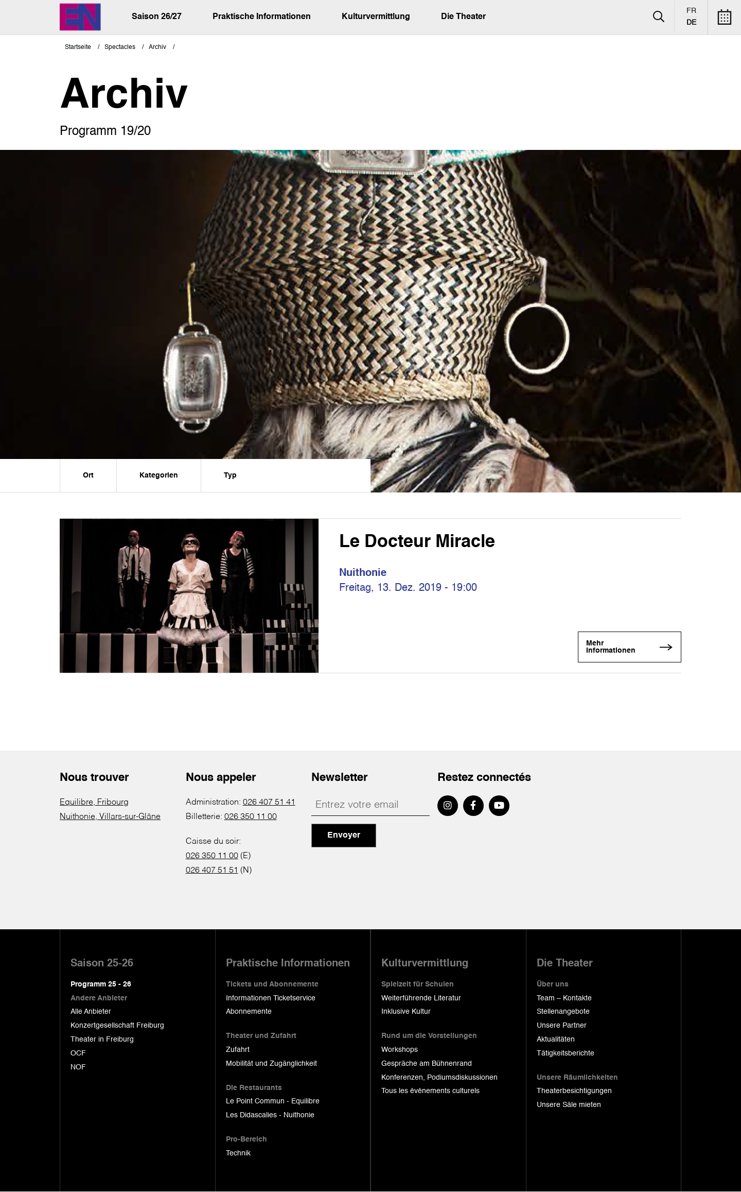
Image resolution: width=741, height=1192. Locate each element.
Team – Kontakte (564, 998)
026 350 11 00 (250, 817)
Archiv (157, 47)
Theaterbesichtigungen (574, 1091)
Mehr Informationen (620, 648)
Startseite (78, 47)
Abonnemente (249, 1012)
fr (691, 10)
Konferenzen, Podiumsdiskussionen (439, 1077)
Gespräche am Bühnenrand (426, 1064)
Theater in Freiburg (102, 1040)
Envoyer (343, 836)
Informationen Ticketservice (270, 998)
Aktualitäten (556, 1040)
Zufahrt (238, 1050)
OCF (78, 1054)
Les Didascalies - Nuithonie (270, 1115)
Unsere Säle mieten (569, 1105)
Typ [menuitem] (230, 475)
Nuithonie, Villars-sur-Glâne (110, 817)
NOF (78, 1067)
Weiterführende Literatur (421, 998)
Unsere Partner (562, 1026)
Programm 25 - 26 (100, 985)
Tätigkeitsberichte (565, 1054)
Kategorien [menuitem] (158, 475)
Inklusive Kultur (406, 1012)
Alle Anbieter (90, 1012)
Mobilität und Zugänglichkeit (271, 1064)
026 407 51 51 (212, 871)
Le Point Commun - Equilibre (273, 1101)
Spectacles (119, 47)
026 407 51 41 (269, 803)
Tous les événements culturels (430, 1091)
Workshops (399, 1050)
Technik (238, 1153)
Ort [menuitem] (88, 475)
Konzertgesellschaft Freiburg (117, 1026)
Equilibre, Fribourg (94, 803)
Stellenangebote (563, 1012)
